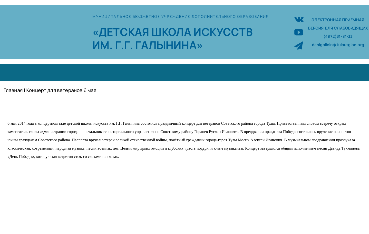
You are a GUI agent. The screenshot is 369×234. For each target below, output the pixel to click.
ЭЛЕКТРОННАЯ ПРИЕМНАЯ (337, 19)
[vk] (299, 18)
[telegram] (298, 45)
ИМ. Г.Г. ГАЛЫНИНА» (147, 45)
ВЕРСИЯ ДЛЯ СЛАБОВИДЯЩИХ (338, 28)
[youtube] (298, 32)
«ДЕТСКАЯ (121, 31)
